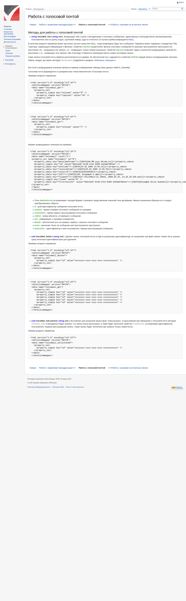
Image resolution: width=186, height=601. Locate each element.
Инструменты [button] (10, 64)
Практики (9, 53)
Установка (8, 29)
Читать (134, 9)
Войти (181, 2)
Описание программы (12, 39)
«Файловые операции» (104, 60)
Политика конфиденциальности (39, 387)
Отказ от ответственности (75, 387)
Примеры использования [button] (11, 47)
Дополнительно (10, 42)
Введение (7, 26)
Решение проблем (12, 56)
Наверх (33, 24)
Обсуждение (38, 9)
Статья (28, 9)
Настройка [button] (9, 60)
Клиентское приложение (8, 33)
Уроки (7, 51)
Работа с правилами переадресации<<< (57, 24)
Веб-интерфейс (10, 36)
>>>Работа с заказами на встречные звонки (128, 24)
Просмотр (143, 9)
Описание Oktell (58, 387)
